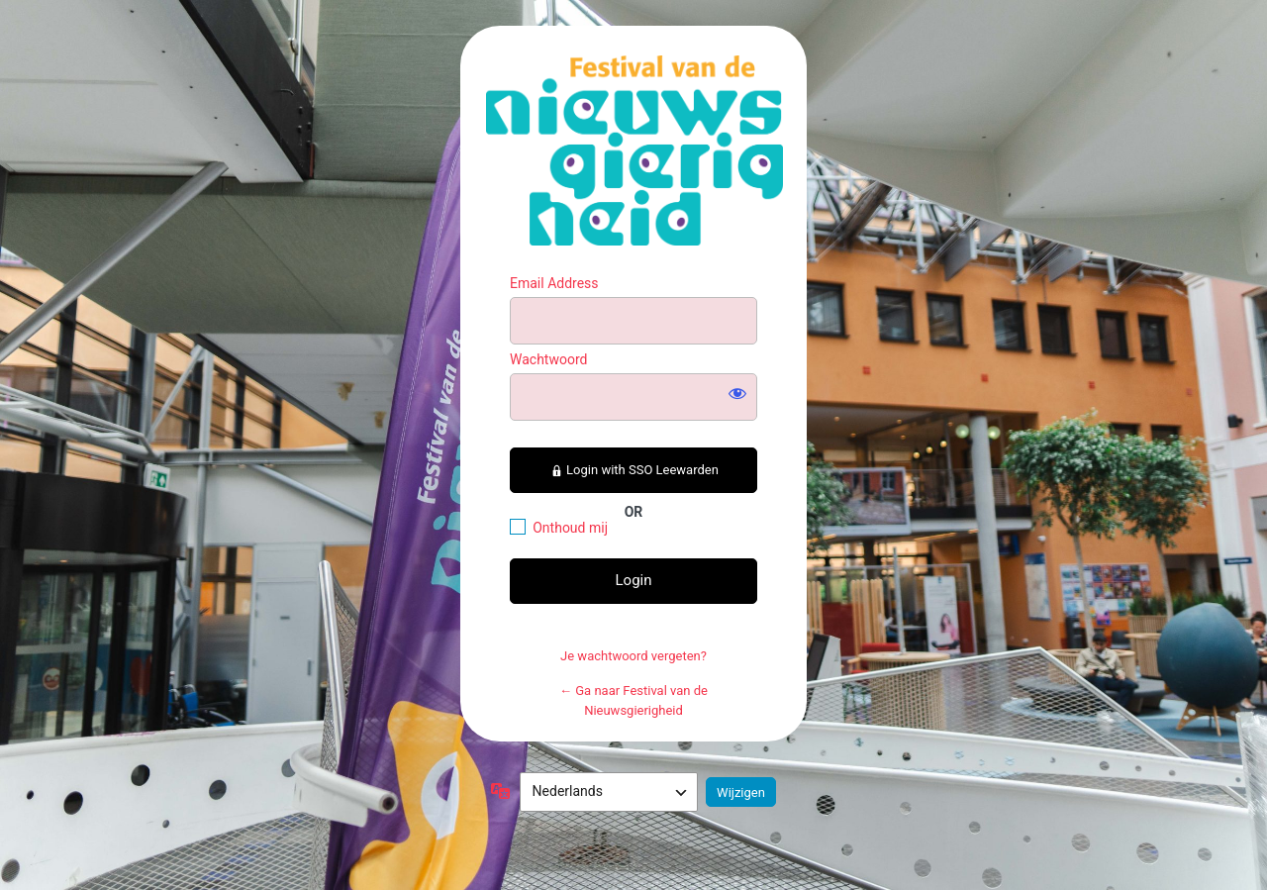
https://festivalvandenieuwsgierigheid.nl (634, 150)
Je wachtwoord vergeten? (633, 655)
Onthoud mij (570, 528)
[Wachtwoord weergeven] (737, 393)
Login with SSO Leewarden (633, 469)
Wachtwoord (548, 359)
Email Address (554, 283)
